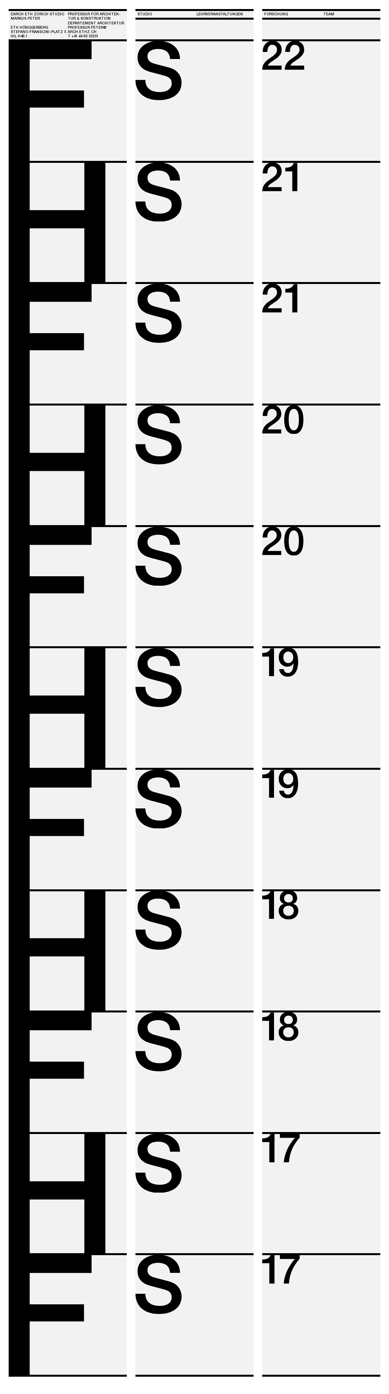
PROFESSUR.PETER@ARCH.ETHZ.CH (87, 29)
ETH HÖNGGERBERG (29, 27)
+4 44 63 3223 (85, 36)
